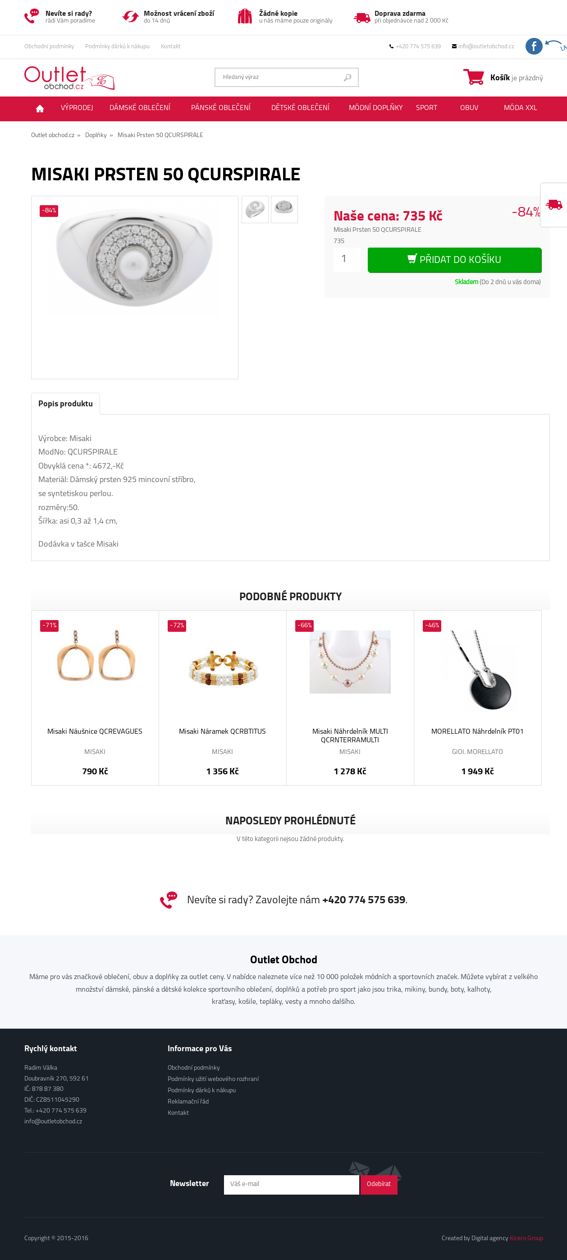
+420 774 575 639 (415, 47)
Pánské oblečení (221, 108)
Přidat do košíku (454, 259)
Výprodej (77, 108)
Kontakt (171, 47)
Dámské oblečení (140, 108)
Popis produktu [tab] (65, 403)
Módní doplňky (376, 108)
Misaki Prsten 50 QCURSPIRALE (160, 135)
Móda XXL (520, 108)
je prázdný (516, 77)
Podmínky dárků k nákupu (117, 47)
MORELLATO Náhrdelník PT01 (477, 732)
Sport (426, 108)
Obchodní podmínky (49, 47)
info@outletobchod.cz (483, 47)
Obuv (469, 108)
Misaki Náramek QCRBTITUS (222, 732)
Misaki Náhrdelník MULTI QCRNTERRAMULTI (350, 736)
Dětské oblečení (300, 108)
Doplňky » (99, 135)
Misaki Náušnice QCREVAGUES (94, 732)
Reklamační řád (188, 1102)
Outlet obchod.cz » (56, 135)
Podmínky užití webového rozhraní (213, 1079)
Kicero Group (526, 1238)
